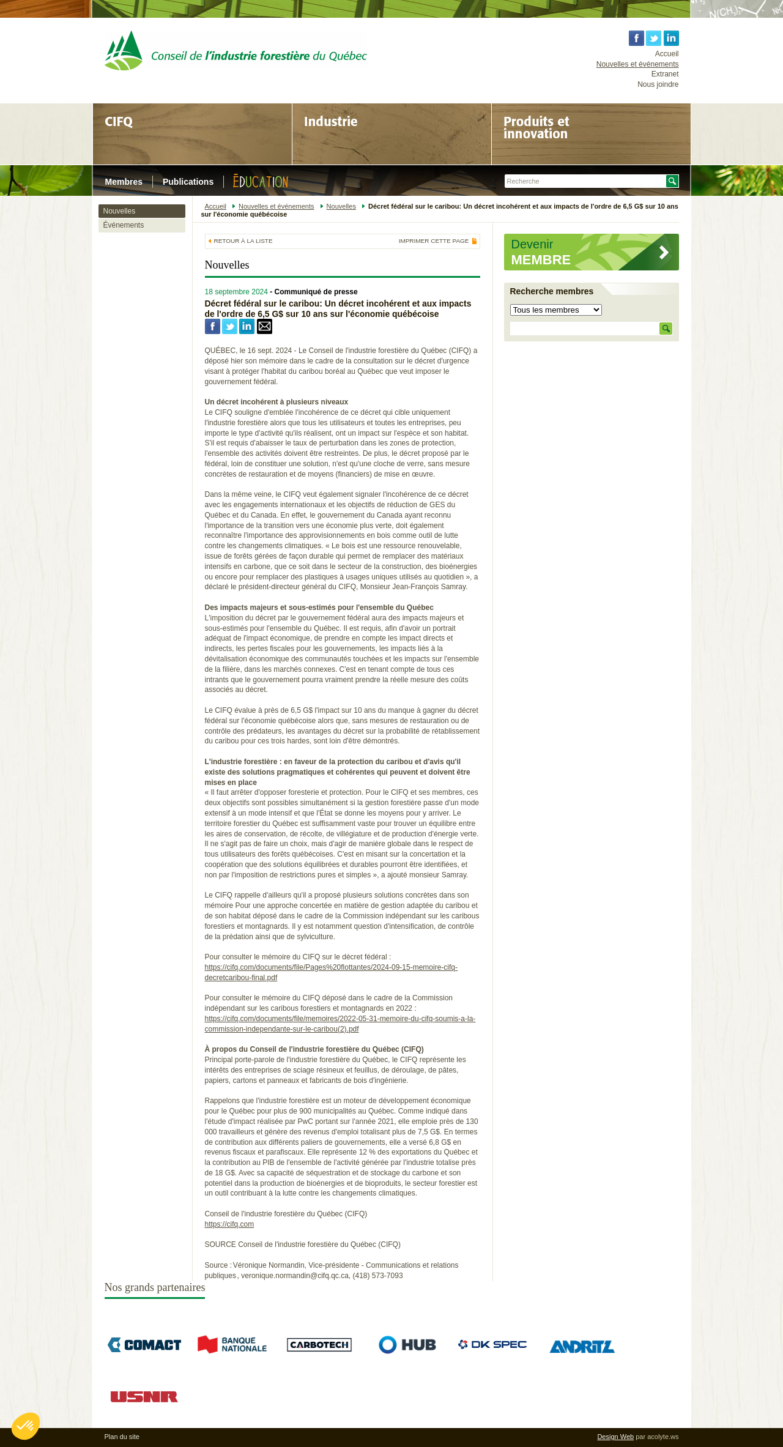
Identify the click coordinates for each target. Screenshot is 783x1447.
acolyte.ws (662, 1436)
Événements (123, 225)
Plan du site (122, 1436)
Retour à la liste (243, 240)
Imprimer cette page (434, 241)
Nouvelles (119, 211)
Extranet (665, 74)
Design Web (615, 1436)
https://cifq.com (229, 1224)
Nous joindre (657, 84)
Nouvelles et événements (637, 64)
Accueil (667, 54)
